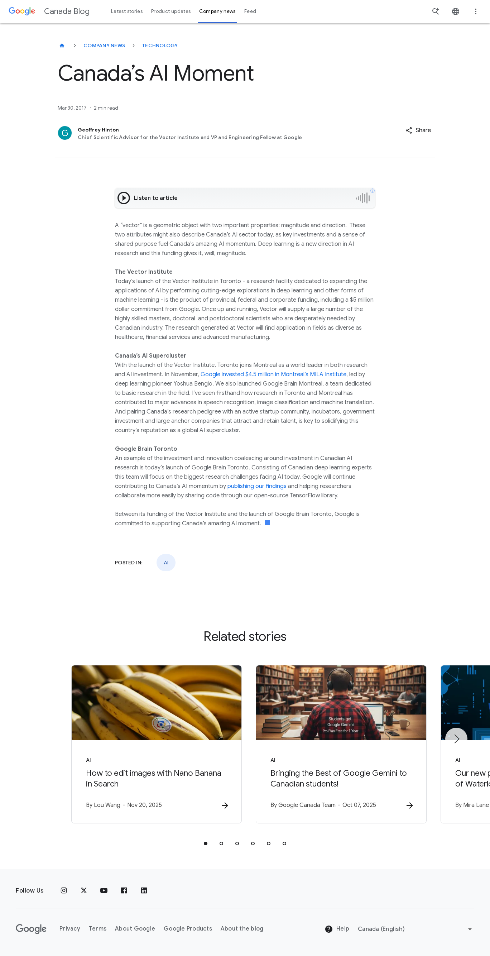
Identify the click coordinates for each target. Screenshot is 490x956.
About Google (135, 929)
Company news (104, 45)
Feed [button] (250, 11)
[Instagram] (63, 890)
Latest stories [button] (127, 11)
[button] (418, 130)
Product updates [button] (171, 11)
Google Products (188, 929)
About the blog (242, 929)
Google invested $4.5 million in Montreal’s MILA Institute (273, 374)
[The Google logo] (31, 929)
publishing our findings (257, 486)
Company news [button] (217, 11)
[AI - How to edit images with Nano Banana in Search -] (151, 744)
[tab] (205, 843)
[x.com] (83, 890)
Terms (97, 929)
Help (337, 929)
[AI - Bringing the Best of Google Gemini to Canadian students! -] (339, 744)
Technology (160, 45)
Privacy (69, 929)
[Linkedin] (144, 890)
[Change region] (416, 929)
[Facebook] (124, 890)
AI (166, 562)
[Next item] (456, 739)
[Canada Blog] (62, 45)
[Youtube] (103, 890)
